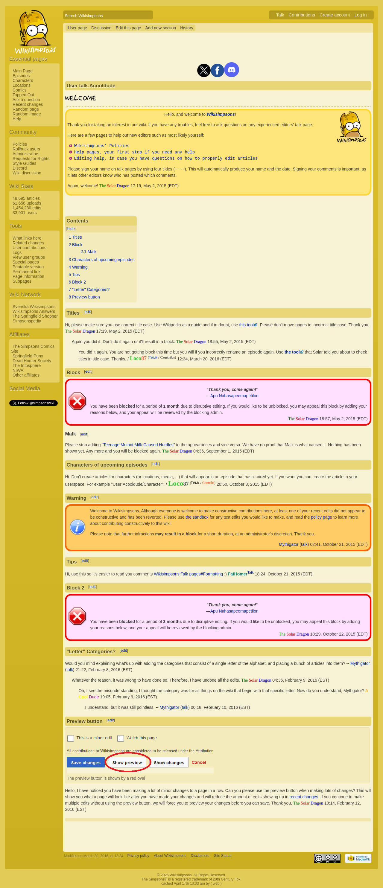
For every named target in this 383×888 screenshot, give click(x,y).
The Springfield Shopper (35, 316)
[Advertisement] (33, 497)
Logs (17, 252)
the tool (292, 352)
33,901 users (25, 212)
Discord (20, 168)
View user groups (29, 257)
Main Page (23, 70)
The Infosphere (27, 365)
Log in (361, 14)
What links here (27, 238)
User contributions (29, 247)
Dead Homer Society (32, 360)
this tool (246, 324)
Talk (280, 14)
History (186, 27)
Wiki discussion (27, 172)
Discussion (101, 27)
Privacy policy (138, 856)
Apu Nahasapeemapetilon (234, 395)
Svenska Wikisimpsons (34, 306)
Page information (28, 276)
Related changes (28, 242)
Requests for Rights (31, 158)
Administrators (26, 153)
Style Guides (24, 163)
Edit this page (128, 27)
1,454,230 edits (27, 207)
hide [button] (71, 228)
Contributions (302, 14)
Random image (27, 114)
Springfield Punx (28, 356)
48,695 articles (26, 198)
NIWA (18, 370)
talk (304, 544)
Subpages (22, 281)
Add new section (160, 27)
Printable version (28, 266)
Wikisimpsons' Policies (102, 146)
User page (77, 27)
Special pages (26, 262)
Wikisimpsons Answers (34, 311)
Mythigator (288, 544)
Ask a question (26, 99)
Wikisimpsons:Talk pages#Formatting (188, 574)
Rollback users (26, 149)
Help (17, 118)
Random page (26, 109)
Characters (23, 80)
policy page (321, 517)
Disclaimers (200, 856)
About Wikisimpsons (170, 856)
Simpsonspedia (27, 321)
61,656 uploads (27, 203)
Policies (20, 144)
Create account (335, 14)
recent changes (304, 796)
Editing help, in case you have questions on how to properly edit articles (166, 159)
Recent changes (28, 104)
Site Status (222, 856)
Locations (22, 85)
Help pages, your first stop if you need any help (134, 152)
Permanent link (26, 271)
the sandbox (197, 517)
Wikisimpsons (221, 114)
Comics (20, 90)
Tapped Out (23, 94)
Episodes (21, 75)
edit (88, 312)
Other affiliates (26, 375)
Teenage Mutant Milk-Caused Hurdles (138, 444)
